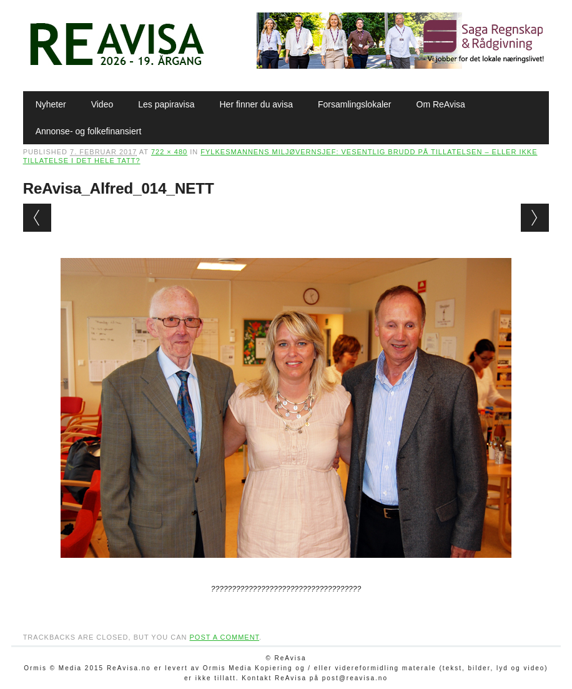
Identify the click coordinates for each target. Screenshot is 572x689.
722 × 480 (169, 152)
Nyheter (51, 104)
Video (102, 104)
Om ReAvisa (441, 104)
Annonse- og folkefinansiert (89, 131)
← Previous (37, 218)
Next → (535, 218)
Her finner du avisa (256, 104)
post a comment (225, 637)
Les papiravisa (166, 104)
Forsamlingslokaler (354, 104)
